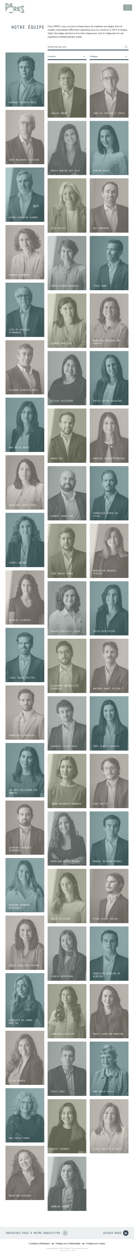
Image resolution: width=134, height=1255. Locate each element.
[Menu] (127, 7)
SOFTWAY (71, 1251)
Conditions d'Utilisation (39, 1243)
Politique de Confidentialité (68, 1243)
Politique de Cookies (95, 1243)
